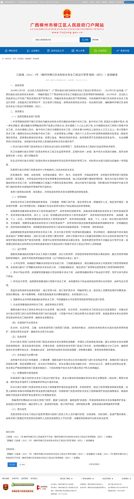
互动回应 (21, 59)
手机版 (92, 2)
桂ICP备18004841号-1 (115, 484)
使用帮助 (24, 478)
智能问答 (111, 2)
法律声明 (15, 478)
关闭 (22, 464)
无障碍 (98, 2)
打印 (12, 464)
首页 (14, 59)
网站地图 (5, 478)
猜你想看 (36, 59)
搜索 (85, 40)
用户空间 (119, 2)
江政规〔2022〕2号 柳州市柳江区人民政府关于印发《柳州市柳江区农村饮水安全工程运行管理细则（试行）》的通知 (59, 437)
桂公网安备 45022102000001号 (118, 487)
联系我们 (34, 478)
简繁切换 (104, 2)
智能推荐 (28, 59)
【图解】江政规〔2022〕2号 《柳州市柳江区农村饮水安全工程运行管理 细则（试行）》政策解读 (50, 440)
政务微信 (85, 2)
